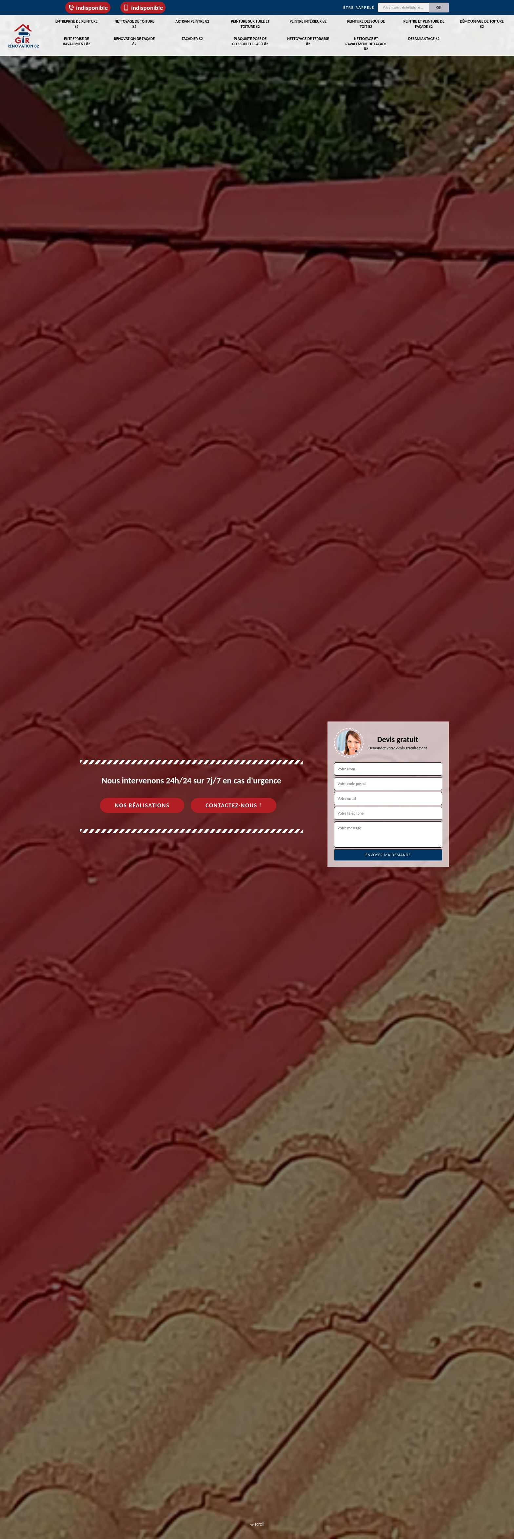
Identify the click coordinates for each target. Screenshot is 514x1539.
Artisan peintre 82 (192, 21)
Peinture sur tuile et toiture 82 (250, 24)
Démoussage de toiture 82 (482, 24)
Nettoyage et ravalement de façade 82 (365, 43)
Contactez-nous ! (234, 805)
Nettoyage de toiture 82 (134, 24)
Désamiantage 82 (423, 38)
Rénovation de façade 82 (134, 41)
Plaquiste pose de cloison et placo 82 (250, 41)
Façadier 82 (192, 38)
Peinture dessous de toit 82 (366, 24)
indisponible (88, 7)
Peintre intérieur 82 (307, 21)
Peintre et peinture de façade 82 (424, 24)
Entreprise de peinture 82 (76, 24)
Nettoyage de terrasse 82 (308, 41)
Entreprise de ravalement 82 (76, 41)
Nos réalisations (142, 805)
